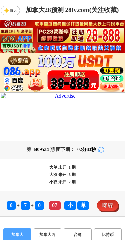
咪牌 (107, 205)
